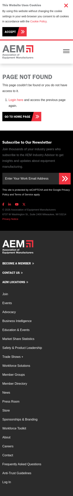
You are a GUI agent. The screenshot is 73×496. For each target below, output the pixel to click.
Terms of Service (23, 194)
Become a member (16, 263)
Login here (16, 100)
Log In (6, 482)
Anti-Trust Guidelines (16, 473)
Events (7, 303)
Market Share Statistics (18, 339)
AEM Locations (13, 282)
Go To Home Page (17, 117)
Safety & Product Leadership (22, 347)
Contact (7, 455)
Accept (10, 32)
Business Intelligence (17, 321)
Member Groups (13, 374)
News (6, 392)
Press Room (10, 401)
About (6, 437)
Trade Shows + (12, 356)
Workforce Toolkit (14, 428)
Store (6, 410)
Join (5, 294)
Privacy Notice (10, 219)
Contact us (11, 273)
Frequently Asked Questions (21, 464)
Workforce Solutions (16, 365)
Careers (7, 446)
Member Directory (14, 383)
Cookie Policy (38, 21)
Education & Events (16, 330)
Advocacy (9, 312)
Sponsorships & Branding (20, 419)
